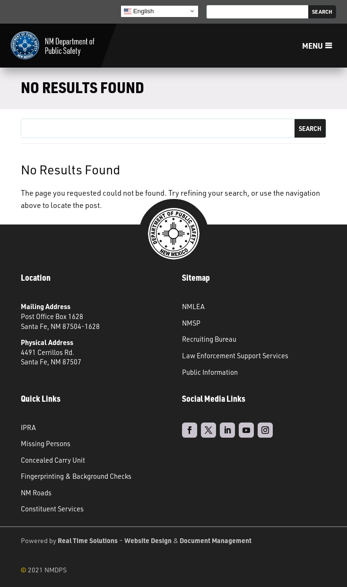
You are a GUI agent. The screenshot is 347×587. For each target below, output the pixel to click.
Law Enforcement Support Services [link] (235, 355)
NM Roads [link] (36, 492)
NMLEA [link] (193, 306)
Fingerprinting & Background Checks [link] (76, 476)
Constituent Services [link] (52, 508)
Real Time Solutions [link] (88, 540)
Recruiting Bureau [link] (209, 339)
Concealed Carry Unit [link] (53, 460)
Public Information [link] (210, 372)
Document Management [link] (216, 540)
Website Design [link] (148, 540)
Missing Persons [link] (45, 443)
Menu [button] (310, 46)
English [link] (139, 11)
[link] (52, 45)
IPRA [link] (28, 427)
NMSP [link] (191, 323)
